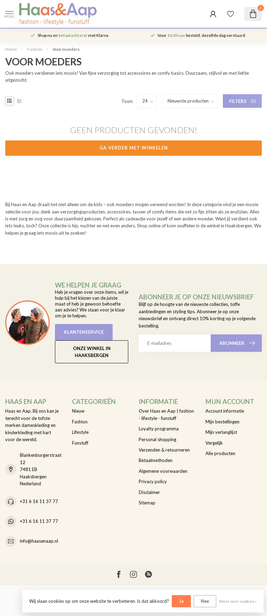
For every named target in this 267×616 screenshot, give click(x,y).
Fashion (34, 49)
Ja (181, 601)
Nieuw (78, 411)
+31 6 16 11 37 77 (39, 501)
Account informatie (224, 411)
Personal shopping (157, 439)
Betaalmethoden (155, 460)
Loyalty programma (159, 428)
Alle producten (220, 453)
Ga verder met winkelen (133, 148)
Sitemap (147, 502)
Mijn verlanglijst (221, 432)
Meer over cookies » (238, 601)
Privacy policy (153, 481)
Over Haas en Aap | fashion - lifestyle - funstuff (166, 414)
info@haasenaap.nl (39, 541)
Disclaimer (149, 492)
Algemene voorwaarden (163, 471)
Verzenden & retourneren (164, 450)
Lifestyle (80, 432)
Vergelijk (214, 443)
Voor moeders (66, 49)
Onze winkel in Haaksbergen (92, 352)
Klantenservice (84, 332)
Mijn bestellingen (222, 421)
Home (11, 49)
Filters (242, 101)
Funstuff (80, 443)
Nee (205, 601)
